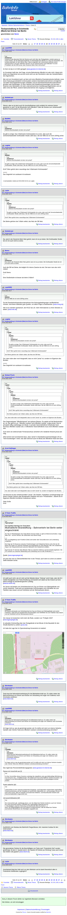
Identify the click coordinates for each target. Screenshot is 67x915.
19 (39, 44)
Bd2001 (7, 119)
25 (51, 39)
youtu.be (24, 625)
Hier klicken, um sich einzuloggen (13, 902)
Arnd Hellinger (10, 448)
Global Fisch (10, 375)
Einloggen (44, 1)
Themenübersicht (18, 39)
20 (42, 44)
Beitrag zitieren (58, 90)
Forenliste (6, 39)
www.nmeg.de (58, 304)
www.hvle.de (12, 309)
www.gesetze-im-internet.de (36, 69)
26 (56, 44)
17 (35, 44)
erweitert (63, 30)
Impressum (21, 909)
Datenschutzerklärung (33, 909)
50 (54, 39)
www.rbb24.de (8, 699)
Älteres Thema (21, 887)
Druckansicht (34, 891)
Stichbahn (9, 686)
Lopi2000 (8, 48)
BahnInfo (48, 912)
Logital (7, 145)
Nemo (16, 34)
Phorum (24, 912)
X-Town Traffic (10, 513)
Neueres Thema (8, 887)
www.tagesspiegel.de (15, 555)
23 (49, 44)
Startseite (4, 25)
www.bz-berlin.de (9, 583)
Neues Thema (32, 39)
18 (37, 44)
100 (57, 39)
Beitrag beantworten (44, 90)
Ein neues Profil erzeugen (58, 1)
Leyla (7, 190)
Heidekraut (9, 97)
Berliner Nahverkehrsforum (16, 25)
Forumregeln (45, 909)
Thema (28, 25)
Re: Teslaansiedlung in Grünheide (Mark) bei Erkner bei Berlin (20, 50)
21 (44, 44)
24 (51, 44)
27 (59, 44)
